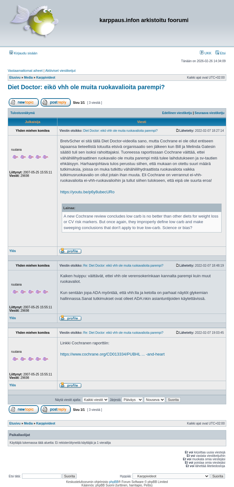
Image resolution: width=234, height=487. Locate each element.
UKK (206, 53)
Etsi (220, 53)
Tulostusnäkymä (23, 113)
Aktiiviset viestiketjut (60, 70)
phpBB (114, 482)
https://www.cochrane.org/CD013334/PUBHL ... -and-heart (112, 354)
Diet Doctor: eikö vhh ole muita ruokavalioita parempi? (86, 87)
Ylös (12, 251)
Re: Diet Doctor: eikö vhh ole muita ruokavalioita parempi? (123, 265)
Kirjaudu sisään (23, 53)
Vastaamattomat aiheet (25, 70)
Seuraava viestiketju (209, 113)
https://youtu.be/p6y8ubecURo (87, 192)
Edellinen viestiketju (177, 113)
